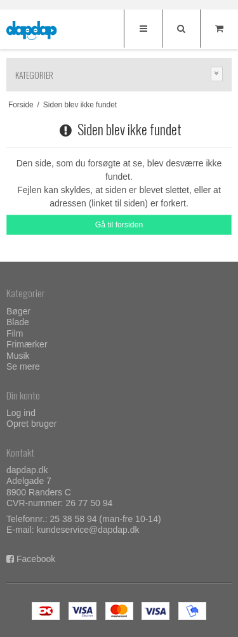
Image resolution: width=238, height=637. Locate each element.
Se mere (23, 366)
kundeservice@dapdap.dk (87, 530)
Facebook (36, 559)
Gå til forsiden (119, 224)
